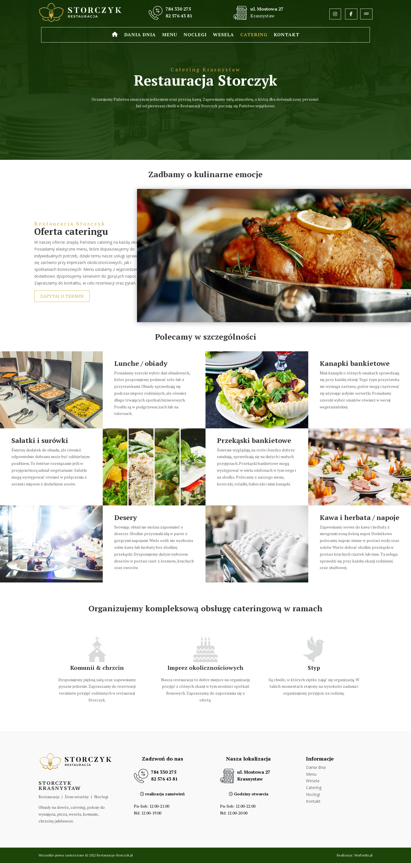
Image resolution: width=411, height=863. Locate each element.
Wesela (223, 35)
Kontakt (286, 35)
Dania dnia (140, 35)
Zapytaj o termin (62, 296)
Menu (169, 35)
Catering (253, 35)
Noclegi (195, 35)
